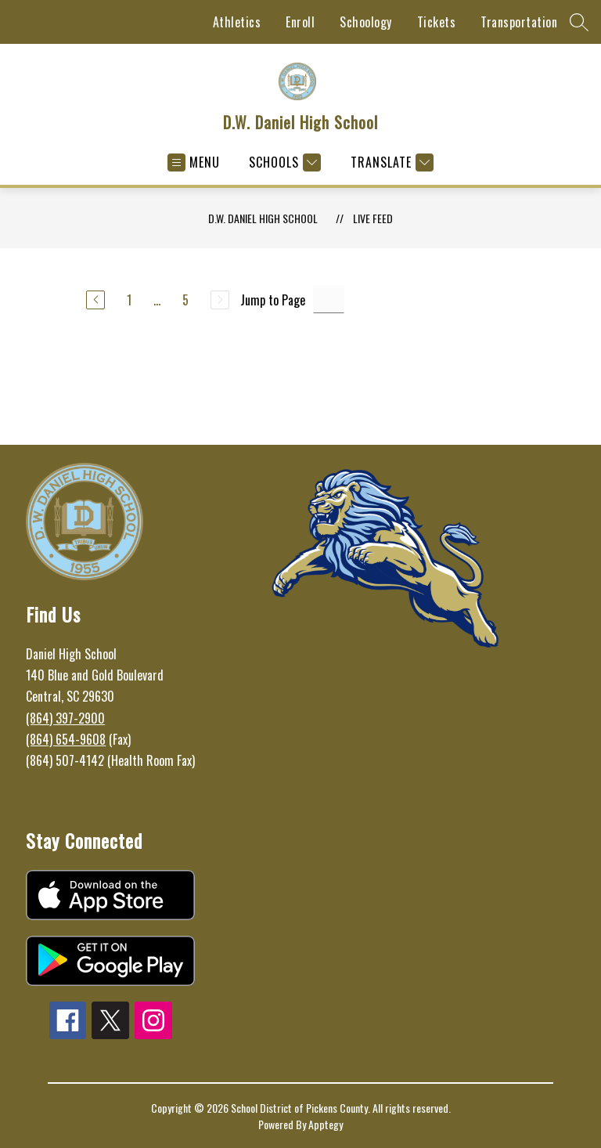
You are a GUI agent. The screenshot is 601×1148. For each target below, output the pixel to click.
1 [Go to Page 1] (129, 300)
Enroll (300, 22)
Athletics (237, 22)
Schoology (366, 22)
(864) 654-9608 (66, 739)
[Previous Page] (95, 300)
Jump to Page (272, 300)
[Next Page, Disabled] (220, 300)
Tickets (436, 22)
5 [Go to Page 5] (185, 300)
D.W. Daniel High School (263, 218)
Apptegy (325, 1124)
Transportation (518, 22)
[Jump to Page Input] (328, 299)
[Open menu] (193, 162)
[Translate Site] (390, 162)
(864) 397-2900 (65, 718)
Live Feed (373, 218)
